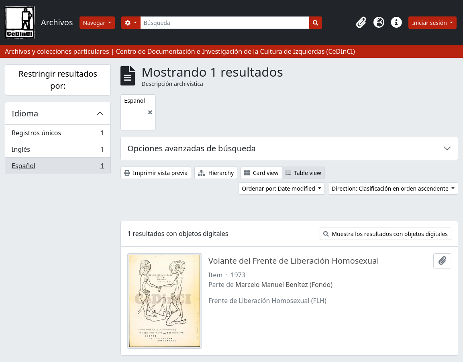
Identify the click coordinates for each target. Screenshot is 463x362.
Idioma (25, 113)
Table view (303, 173)
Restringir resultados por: (57, 79)
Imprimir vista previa (156, 173)
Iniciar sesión (430, 22)
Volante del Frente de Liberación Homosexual (293, 261)
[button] (361, 22)
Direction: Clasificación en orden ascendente (391, 188)
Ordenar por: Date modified (279, 188)
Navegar (95, 22)
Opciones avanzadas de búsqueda (191, 148)
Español (57, 167)
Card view (261, 173)
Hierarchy (216, 173)
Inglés (57, 151)
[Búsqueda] (225, 22)
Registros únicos (57, 134)
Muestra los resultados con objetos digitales (385, 234)
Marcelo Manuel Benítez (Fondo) (283, 284)
